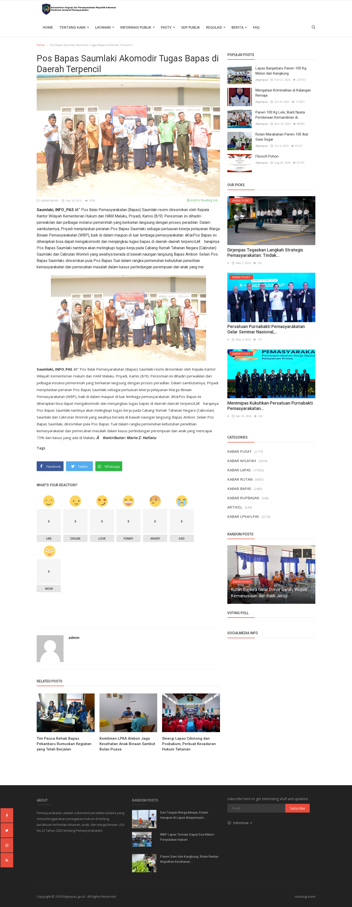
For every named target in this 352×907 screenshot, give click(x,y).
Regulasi (215, 27)
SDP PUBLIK (190, 27)
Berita (239, 27)
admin (73, 637)
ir (228, 263)
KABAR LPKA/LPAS (243, 516)
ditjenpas (261, 79)
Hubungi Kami (305, 896)
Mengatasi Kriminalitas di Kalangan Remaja (283, 93)
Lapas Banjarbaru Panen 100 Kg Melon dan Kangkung (280, 71)
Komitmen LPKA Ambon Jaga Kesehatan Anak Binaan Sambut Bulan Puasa (127, 743)
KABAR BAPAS (48, 200)
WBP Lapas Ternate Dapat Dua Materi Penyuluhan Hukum (187, 837)
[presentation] (297, 553)
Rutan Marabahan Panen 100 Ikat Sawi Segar (281, 137)
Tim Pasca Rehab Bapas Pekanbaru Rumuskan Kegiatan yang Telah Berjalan (64, 743)
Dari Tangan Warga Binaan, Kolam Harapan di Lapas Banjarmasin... (184, 815)
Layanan (104, 27)
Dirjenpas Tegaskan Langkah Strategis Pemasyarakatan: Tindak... (265, 252)
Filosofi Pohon (267, 156)
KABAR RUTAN (240, 479)
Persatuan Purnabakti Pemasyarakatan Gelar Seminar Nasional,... (266, 329)
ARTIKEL (234, 507)
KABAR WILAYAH (241, 460)
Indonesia (240, 822)
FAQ (256, 27)
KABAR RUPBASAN (243, 497)
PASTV (168, 27)
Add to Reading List (202, 200)
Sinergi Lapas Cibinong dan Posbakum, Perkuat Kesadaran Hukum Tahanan (189, 743)
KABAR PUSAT (239, 451)
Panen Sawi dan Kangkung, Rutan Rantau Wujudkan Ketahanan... (189, 859)
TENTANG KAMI (74, 27)
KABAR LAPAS (239, 469)
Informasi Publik (137, 27)
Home (48, 27)
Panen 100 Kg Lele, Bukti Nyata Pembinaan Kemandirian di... (280, 115)
